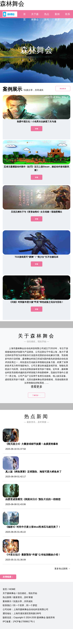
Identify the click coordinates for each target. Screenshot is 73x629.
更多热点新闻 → (62, 568)
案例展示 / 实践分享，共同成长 (18, 601)
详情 (36, 129)
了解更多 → (36, 395)
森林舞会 (12, 3)
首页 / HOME (9, 589)
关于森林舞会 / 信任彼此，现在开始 (20, 593)
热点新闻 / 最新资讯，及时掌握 (18, 597)
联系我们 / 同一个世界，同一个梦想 (20, 605)
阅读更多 (63, 88)
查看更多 (36, 386)
